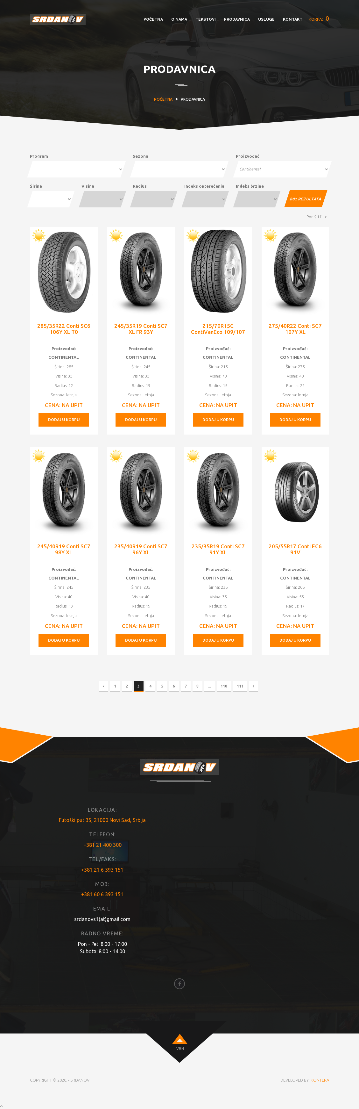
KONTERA (320, 1080)
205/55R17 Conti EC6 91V (295, 549)
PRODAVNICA (237, 19)
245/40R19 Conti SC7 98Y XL (63, 549)
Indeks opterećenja (204, 186)
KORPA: (319, 18)
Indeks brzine (250, 186)
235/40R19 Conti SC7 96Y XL (140, 549)
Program (39, 156)
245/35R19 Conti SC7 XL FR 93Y (140, 329)
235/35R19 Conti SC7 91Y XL (218, 549)
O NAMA (179, 19)
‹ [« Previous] (103, 686)
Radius (140, 186)
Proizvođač (247, 156)
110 (224, 686)
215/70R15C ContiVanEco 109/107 (218, 329)
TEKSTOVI (205, 19)
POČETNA (153, 19)
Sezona (140, 156)
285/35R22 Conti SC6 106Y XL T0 (63, 329)
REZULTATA (306, 199)
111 (240, 686)
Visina (87, 186)
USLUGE (266, 19)
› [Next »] (253, 686)
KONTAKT (292, 19)
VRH (180, 1049)
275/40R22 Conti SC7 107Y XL (295, 329)
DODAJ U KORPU (64, 420)
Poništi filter (317, 216)
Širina (36, 186)
